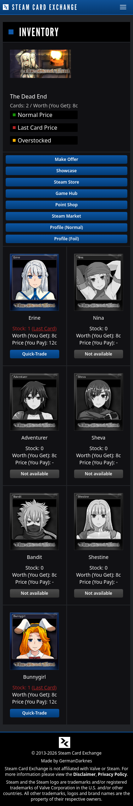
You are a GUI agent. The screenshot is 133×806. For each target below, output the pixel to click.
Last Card (44, 328)
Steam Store (66, 182)
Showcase (66, 171)
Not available (98, 354)
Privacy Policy (112, 774)
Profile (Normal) (66, 227)
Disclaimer (84, 774)
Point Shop (66, 205)
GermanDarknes (75, 760)
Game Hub (67, 193)
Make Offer (66, 159)
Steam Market (66, 216)
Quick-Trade (34, 354)
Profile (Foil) (66, 239)
